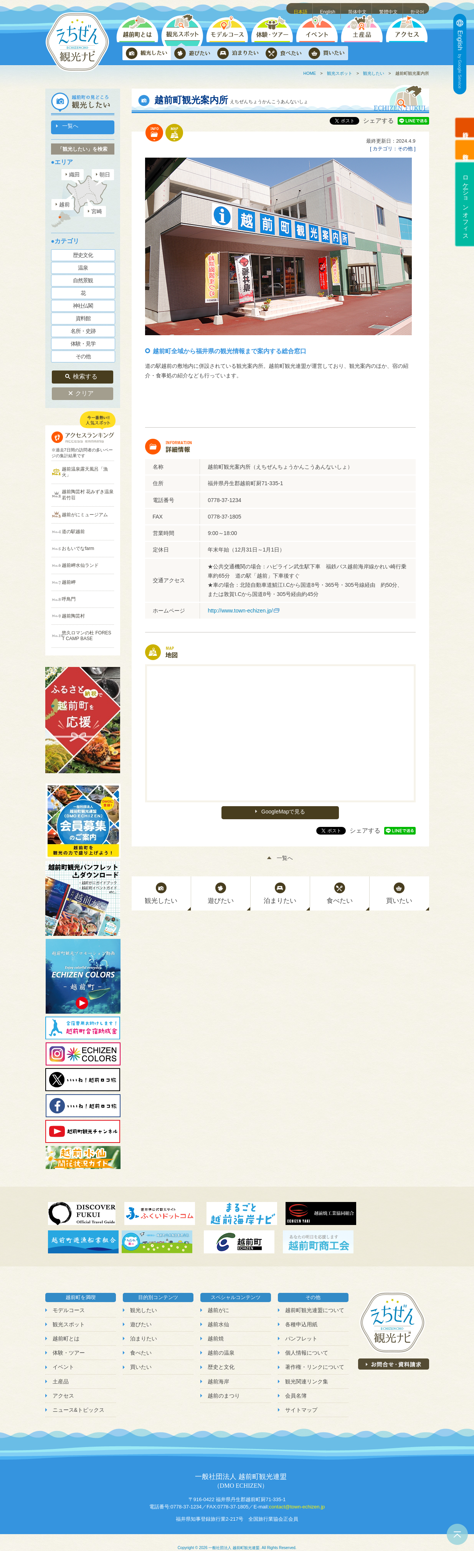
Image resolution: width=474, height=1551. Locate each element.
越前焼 (216, 1328)
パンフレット (301, 1328)
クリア (84, 389)
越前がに (218, 1300)
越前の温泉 (221, 1342)
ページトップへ (457, 1534)
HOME (309, 73)
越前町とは (66, 1328)
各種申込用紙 (301, 1314)
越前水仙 (218, 1314)
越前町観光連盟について (314, 1300)
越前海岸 (218, 1371)
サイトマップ (301, 1399)
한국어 (417, 8)
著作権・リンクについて (314, 1356)
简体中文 (358, 8)
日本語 (302, 8)
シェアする (378, 120)
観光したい (373, 73)
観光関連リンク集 (306, 1371)
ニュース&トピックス (78, 1399)
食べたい (141, 1342)
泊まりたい (143, 1328)
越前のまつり (224, 1385)
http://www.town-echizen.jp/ (240, 611)
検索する (85, 373)
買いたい (141, 1356)
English (329, 8)
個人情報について (306, 1342)
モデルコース (69, 1300)
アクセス (63, 1385)
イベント (63, 1356)
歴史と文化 (221, 1356)
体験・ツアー (69, 1342)
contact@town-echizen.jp (297, 1496)
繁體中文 (389, 8)
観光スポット (339, 73)
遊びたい (141, 1314)
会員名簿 (296, 1385)
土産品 (61, 1371)
